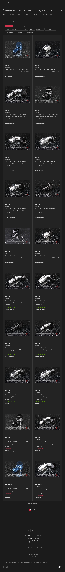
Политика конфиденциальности (33, 547)
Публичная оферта (33, 554)
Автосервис (22, 522)
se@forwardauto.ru (34, 542)
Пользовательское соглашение (34, 549)
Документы (33, 556)
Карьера (53, 522)
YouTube (33, 530)
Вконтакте (29, 530)
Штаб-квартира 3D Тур (38, 522)
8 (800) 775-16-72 (28, 535)
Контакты (31, 525)
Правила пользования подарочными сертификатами (34, 552)
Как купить (9, 522)
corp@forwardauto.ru (34, 540)
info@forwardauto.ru (33, 538)
